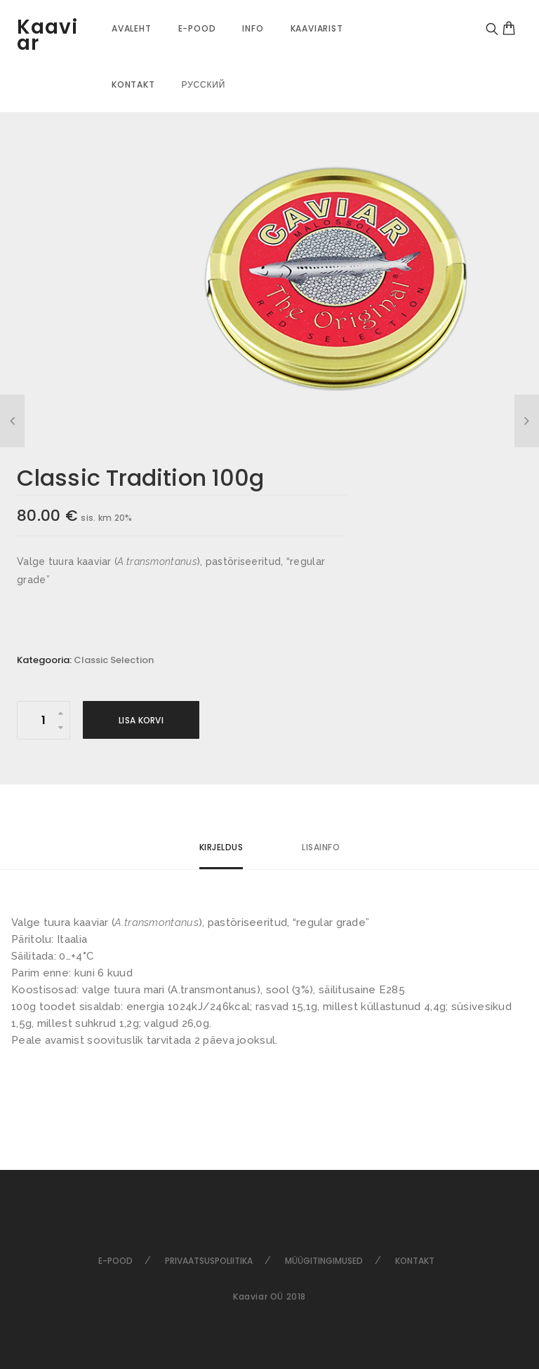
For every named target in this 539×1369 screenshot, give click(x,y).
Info (252, 28)
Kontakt (133, 84)
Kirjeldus (221, 847)
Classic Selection (114, 660)
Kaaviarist (317, 28)
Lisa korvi (141, 720)
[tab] (221, 853)
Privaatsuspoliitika (209, 1261)
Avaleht (132, 28)
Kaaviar (47, 35)
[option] (336, 278)
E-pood (197, 28)
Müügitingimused (324, 1261)
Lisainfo (321, 847)
